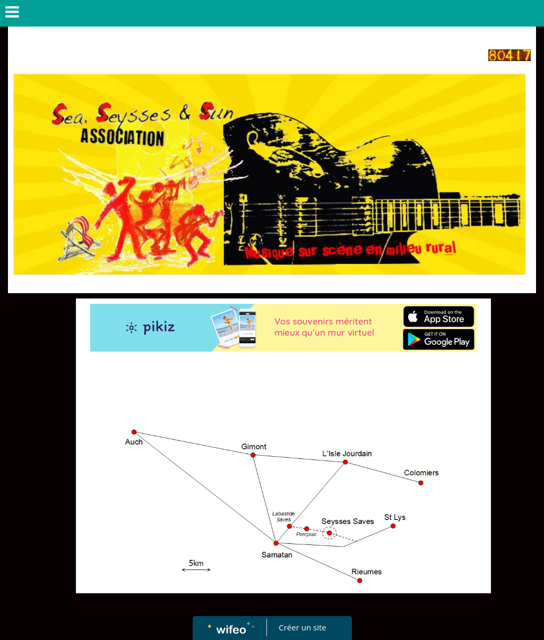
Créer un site (302, 627)
